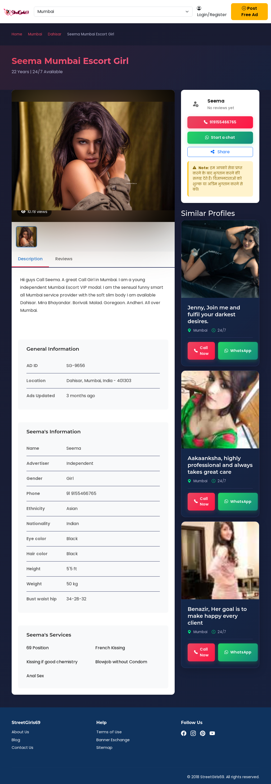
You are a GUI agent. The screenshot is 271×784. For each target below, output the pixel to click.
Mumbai (35, 34)
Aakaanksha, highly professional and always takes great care (220, 465)
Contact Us (22, 747)
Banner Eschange (113, 740)
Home (17, 34)
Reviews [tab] (64, 259)
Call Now (201, 350)
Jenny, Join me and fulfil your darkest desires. (214, 314)
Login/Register (212, 11)
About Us (20, 732)
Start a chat (220, 138)
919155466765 (220, 122)
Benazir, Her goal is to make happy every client (217, 616)
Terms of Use (109, 732)
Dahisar (54, 34)
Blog (16, 740)
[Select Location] (113, 12)
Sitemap (104, 747)
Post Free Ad (249, 11)
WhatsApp (237, 351)
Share (220, 152)
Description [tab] (30, 259)
